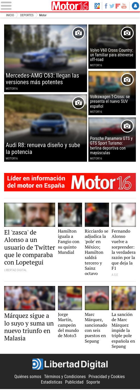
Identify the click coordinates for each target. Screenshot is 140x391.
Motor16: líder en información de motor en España (70, 183)
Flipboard (118, 6)
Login (135, 5)
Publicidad (74, 384)
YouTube (124, 5)
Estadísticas (51, 384)
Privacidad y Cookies (107, 378)
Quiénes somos (27, 378)
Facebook (106, 5)
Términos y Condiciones (65, 378)
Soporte (93, 384)
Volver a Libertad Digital (96, 5)
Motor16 (70, 5)
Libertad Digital (70, 365)
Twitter (112, 5)
